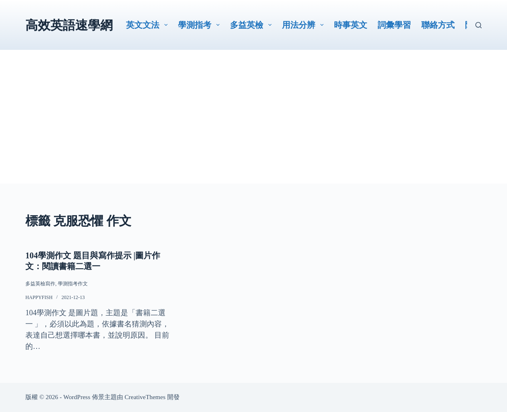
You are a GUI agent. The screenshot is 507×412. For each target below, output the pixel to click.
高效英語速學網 (69, 25)
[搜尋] (478, 25)
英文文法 (148, 25)
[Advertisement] (253, 125)
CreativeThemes (144, 397)
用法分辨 (304, 25)
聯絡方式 (438, 24)
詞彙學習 (394, 24)
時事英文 (350, 24)
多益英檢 (252, 25)
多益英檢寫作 (40, 284)
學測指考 (200, 25)
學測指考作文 (73, 284)
